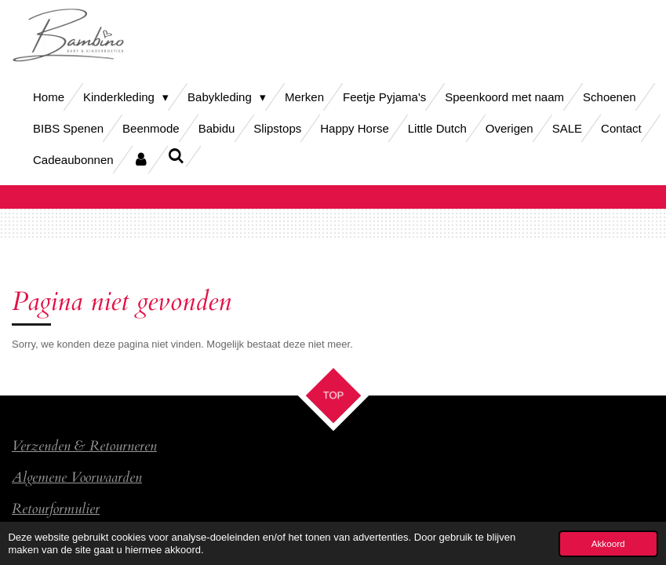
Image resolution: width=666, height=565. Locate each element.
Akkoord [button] (608, 543)
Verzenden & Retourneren (84, 445)
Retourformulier (56, 508)
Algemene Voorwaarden (77, 477)
